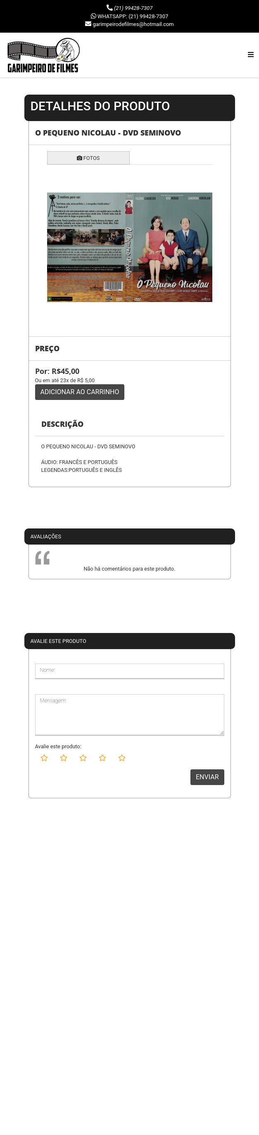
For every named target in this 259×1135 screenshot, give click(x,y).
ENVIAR (207, 777)
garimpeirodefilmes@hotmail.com (133, 24)
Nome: (47, 670)
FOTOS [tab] (88, 158)
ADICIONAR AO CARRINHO (79, 392)
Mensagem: (53, 700)
